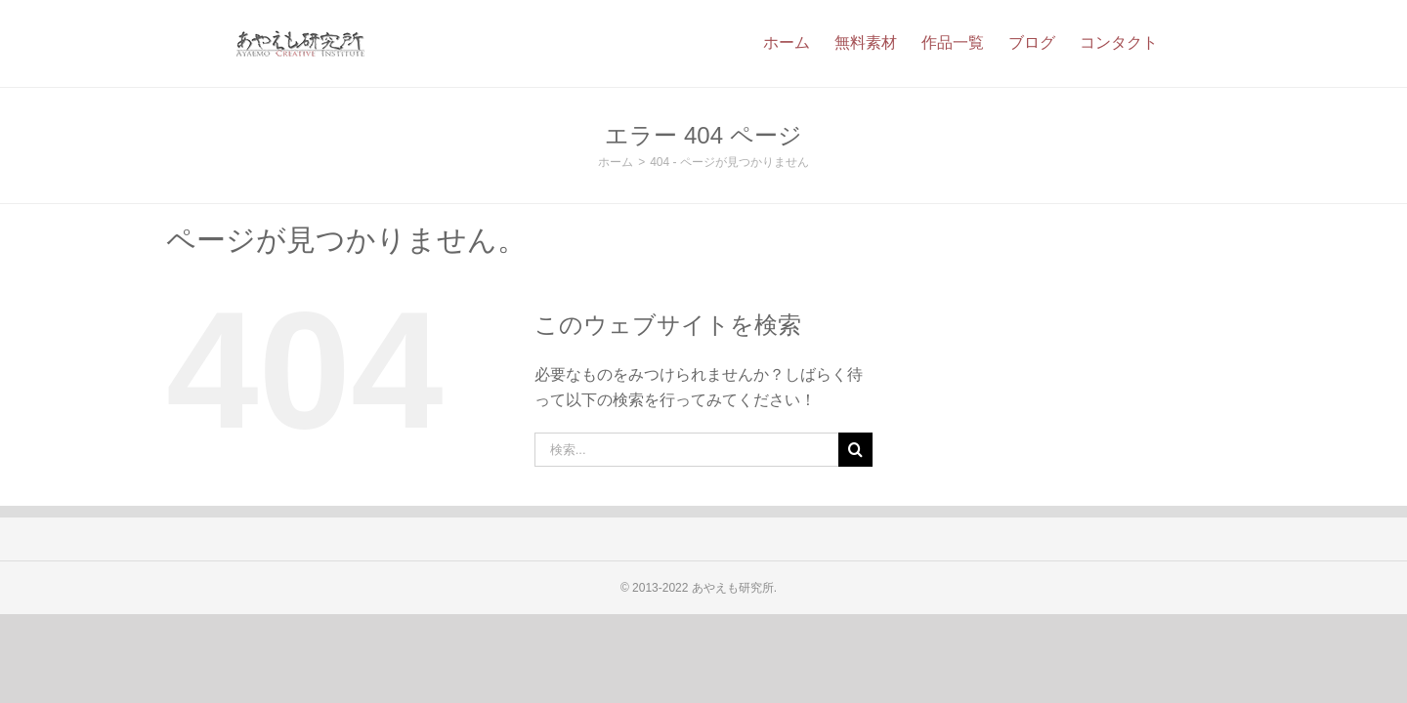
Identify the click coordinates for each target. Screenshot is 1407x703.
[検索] (855, 450)
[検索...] (686, 450)
